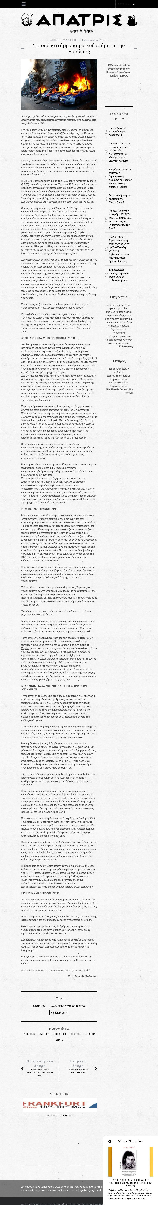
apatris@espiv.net (90, 1164)
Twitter (44, 1034)
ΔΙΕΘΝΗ (55, 40)
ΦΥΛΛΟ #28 (69, 40)
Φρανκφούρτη (59, 1012)
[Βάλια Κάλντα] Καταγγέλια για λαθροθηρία (117, 131)
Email (59, 1039)
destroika (39, 1005)
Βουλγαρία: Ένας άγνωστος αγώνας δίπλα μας (40, 1068)
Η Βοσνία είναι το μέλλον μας (78, 1066)
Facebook (29, 1034)
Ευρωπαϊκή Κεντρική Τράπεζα (68, 1005)
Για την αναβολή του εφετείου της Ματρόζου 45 (120, 199)
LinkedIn (90, 1034)
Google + (75, 1034)
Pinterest (59, 1034)
